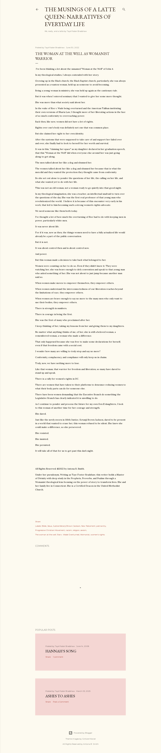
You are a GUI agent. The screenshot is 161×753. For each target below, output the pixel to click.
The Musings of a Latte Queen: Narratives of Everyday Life (80, 17)
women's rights (98, 534)
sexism (83, 530)
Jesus (49, 526)
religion (76, 530)
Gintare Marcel (89, 739)
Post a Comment (61, 702)
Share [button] (37, 521)
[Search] (124, 9)
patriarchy (101, 526)
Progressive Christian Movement (50, 530)
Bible (44, 526)
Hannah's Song (60, 651)
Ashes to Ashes (60, 696)
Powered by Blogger (80, 733)
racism (69, 530)
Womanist (85, 534)
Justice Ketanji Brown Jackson (66, 526)
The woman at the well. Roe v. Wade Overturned (57, 534)
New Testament (88, 526)
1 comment (58, 657)
